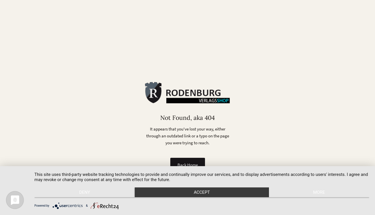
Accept (202, 192)
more (319, 192)
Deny (84, 192)
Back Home (187, 165)
